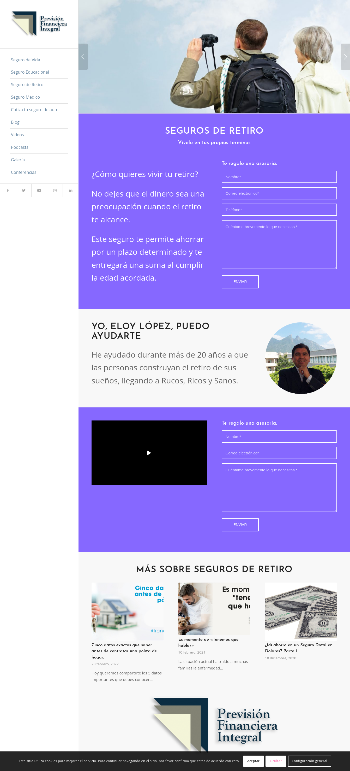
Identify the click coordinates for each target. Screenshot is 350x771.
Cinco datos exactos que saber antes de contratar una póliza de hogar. (124, 651)
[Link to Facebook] (8, 190)
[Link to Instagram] (55, 190)
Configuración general (309, 761)
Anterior (83, 57)
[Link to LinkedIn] (70, 190)
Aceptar (253, 761)
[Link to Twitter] (23, 190)
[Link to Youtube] (39, 190)
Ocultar (276, 761)
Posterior (345, 57)
